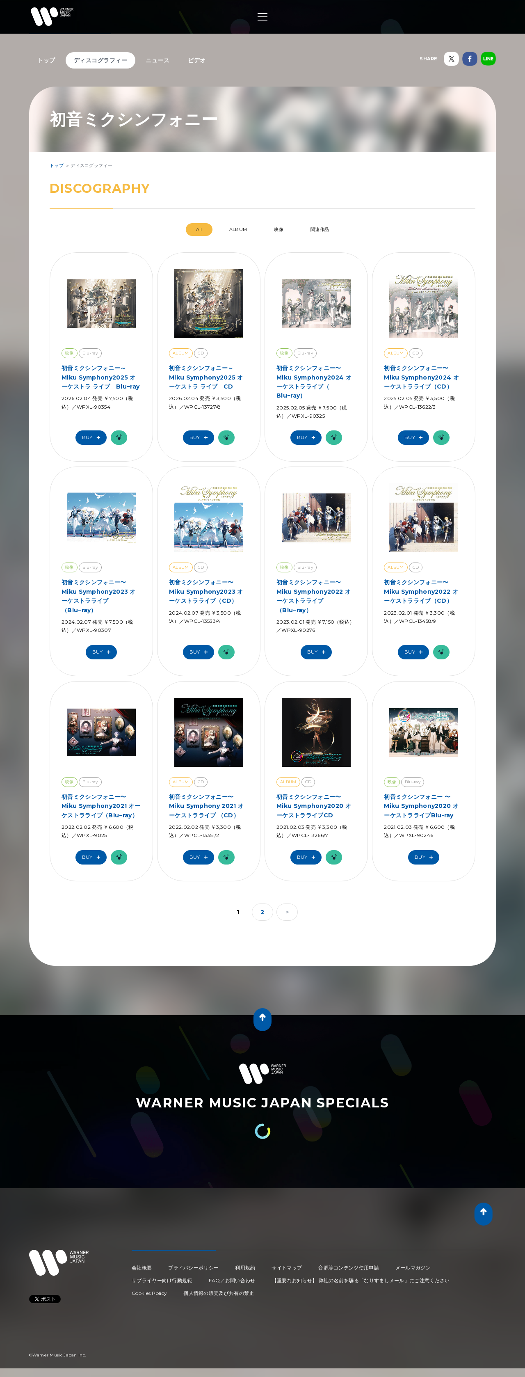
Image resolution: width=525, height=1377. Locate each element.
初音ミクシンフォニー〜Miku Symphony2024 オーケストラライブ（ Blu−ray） (314, 381)
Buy (93, 437)
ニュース (157, 60)
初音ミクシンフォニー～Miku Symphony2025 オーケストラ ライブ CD (206, 377)
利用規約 (245, 1268)
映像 (278, 229)
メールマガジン (413, 1268)
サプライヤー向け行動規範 (162, 1280)
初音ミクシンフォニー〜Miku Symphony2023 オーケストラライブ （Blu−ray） (99, 596)
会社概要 (142, 1268)
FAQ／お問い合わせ (232, 1280)
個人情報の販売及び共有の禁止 (218, 1293)
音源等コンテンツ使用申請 (348, 1268)
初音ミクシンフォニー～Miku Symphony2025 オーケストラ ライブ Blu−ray (100, 377)
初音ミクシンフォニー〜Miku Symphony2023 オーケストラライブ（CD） (206, 591)
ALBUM (238, 229)
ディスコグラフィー (101, 60)
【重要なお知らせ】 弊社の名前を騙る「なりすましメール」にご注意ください (361, 1280)
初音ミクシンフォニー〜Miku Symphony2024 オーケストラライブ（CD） (421, 377)
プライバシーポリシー (193, 1268)
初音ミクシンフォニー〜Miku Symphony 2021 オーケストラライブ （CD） (206, 806)
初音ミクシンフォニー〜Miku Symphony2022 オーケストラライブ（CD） (421, 591)
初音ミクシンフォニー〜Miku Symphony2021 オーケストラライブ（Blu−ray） (101, 806)
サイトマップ (287, 1268)
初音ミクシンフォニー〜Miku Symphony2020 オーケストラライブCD (313, 806)
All (199, 229)
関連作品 (319, 229)
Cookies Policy (149, 1293)
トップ (46, 60)
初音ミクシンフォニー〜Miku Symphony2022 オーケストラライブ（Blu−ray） (313, 596)
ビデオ (197, 60)
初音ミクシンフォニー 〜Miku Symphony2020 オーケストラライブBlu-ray (421, 806)
